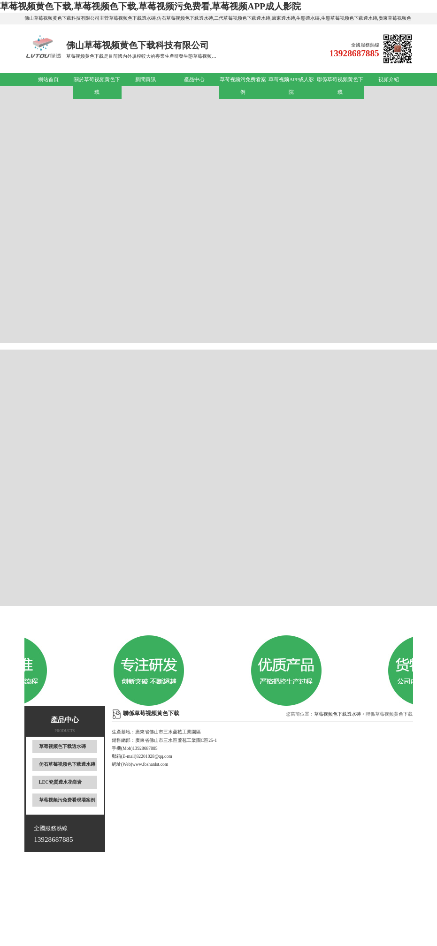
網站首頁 (48, 79)
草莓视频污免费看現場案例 (67, 799)
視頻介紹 (388, 79)
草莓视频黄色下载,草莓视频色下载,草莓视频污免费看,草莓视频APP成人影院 (150, 6)
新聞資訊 (145, 79)
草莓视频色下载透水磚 (62, 746)
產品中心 (194, 79)
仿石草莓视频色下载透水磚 (67, 764)
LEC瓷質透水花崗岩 (60, 782)
